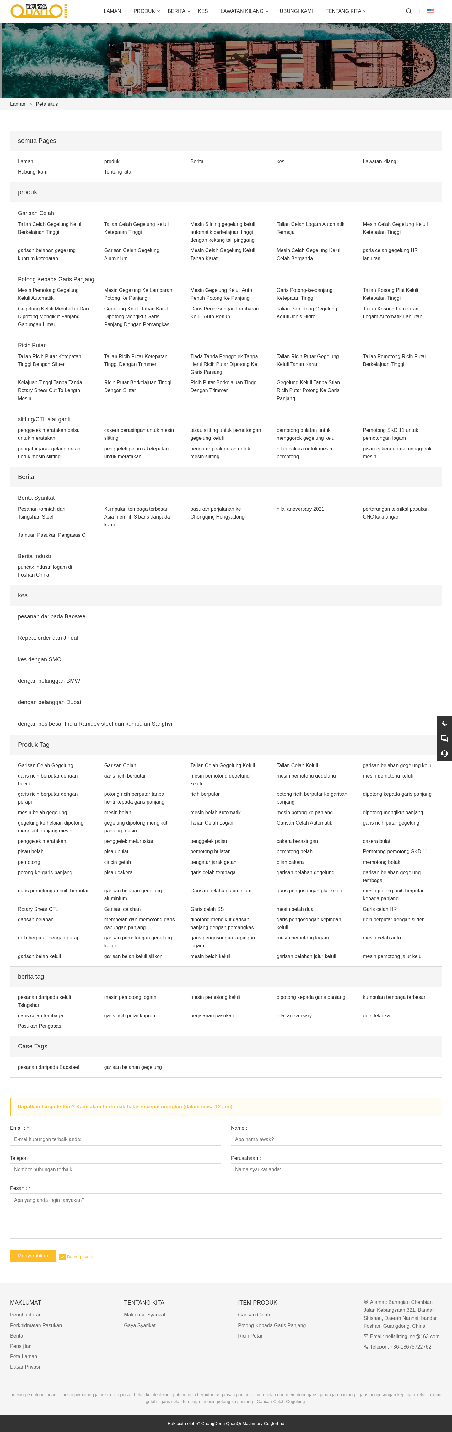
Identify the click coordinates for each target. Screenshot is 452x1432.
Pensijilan (20, 1346)
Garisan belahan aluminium (221, 890)
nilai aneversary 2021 (300, 509)
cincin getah (117, 862)
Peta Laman (23, 1356)
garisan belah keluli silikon (133, 956)
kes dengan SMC (39, 659)
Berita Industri (35, 556)
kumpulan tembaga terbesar (394, 997)
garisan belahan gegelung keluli (398, 765)
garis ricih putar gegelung (391, 823)
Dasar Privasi (25, 1367)
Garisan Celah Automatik (304, 823)
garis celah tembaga (213, 872)
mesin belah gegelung (42, 812)
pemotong (29, 862)
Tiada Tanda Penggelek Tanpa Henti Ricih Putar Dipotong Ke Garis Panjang (224, 364)
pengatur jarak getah (214, 862)
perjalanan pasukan (212, 1015)
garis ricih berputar (125, 775)
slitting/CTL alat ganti (44, 419)
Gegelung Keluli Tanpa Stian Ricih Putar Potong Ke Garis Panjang (308, 390)
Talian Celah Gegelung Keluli (223, 765)
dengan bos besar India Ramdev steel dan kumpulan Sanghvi (95, 724)
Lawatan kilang (379, 161)
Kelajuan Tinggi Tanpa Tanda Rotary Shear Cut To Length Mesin (50, 390)
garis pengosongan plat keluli (309, 890)
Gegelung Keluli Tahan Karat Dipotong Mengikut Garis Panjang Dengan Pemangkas (137, 316)
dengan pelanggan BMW (49, 681)
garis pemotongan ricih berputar (53, 890)
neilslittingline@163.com (412, 1336)
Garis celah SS (207, 909)
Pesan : (20, 1188)
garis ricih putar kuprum (130, 1015)
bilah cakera (290, 862)
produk (112, 161)
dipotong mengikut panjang (393, 812)
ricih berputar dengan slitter (393, 919)
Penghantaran (26, 1314)
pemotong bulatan (211, 851)
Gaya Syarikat (139, 1325)
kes (280, 161)
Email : (19, 1128)
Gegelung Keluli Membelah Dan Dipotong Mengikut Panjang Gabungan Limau (53, 316)
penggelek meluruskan (129, 841)
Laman (17, 104)
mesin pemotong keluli (388, 775)
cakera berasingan (297, 841)
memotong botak (381, 862)
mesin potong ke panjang (305, 812)
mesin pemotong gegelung (306, 775)
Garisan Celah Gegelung (45, 765)
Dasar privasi (80, 1256)
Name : (239, 1128)
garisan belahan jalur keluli (306, 956)
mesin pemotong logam (303, 937)
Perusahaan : (246, 1158)
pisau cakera (118, 872)
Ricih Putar (32, 345)
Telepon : (20, 1158)
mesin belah (117, 812)
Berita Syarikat (36, 498)
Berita (197, 161)
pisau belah (31, 851)
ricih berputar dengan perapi (49, 937)
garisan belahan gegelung (305, 872)
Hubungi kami (33, 172)
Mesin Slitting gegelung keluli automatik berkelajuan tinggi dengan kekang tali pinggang (223, 232)
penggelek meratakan (42, 841)
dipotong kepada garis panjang (397, 794)
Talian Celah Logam (213, 823)
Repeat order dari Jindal (48, 638)
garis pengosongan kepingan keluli (393, 1394)
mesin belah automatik (216, 812)
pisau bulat (116, 851)
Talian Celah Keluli (297, 765)
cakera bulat (376, 841)
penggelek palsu (209, 841)
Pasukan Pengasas (39, 1026)
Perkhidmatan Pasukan (36, 1325)
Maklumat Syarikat (144, 1314)
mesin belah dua (295, 909)
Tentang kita (117, 172)
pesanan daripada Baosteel (52, 616)
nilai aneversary (294, 1015)
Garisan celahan (122, 909)
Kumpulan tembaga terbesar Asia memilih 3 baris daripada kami (137, 516)
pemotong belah (295, 851)
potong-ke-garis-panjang (45, 872)
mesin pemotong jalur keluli (393, 956)
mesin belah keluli (210, 956)
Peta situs (47, 104)
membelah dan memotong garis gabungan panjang (305, 1394)
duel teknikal (377, 1015)
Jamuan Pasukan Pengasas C (51, 535)
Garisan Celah (36, 213)
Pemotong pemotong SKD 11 (395, 851)
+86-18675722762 (410, 1346)
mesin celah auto (382, 937)
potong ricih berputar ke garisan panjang (212, 1394)
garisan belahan (36, 919)
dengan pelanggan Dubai (49, 702)
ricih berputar (205, 794)
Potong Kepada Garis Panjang (56, 279)
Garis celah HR (380, 909)
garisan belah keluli (39, 956)
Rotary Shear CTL (38, 909)
